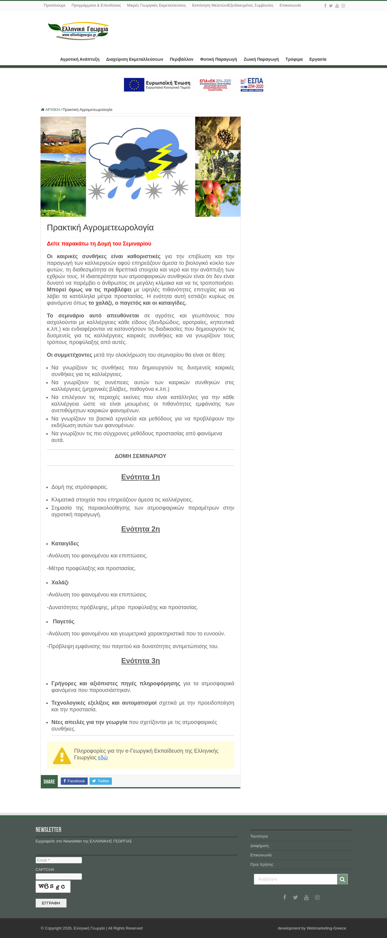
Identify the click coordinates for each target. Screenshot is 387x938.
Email (43, 860)
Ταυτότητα (259, 836)
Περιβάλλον (182, 59)
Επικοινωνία (290, 5)
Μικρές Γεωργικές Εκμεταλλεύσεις (156, 5)
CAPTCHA (46, 869)
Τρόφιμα (294, 59)
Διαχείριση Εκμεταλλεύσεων (134, 59)
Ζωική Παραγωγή (261, 59)
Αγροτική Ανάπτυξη (79, 59)
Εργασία (317, 59)
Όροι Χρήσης (261, 864)
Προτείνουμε (55, 5)
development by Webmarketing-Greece (312, 928)
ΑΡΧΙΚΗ (49, 58)
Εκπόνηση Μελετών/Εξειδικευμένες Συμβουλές (232, 5)
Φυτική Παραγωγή (218, 59)
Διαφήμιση (259, 845)
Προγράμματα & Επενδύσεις (96, 5)
